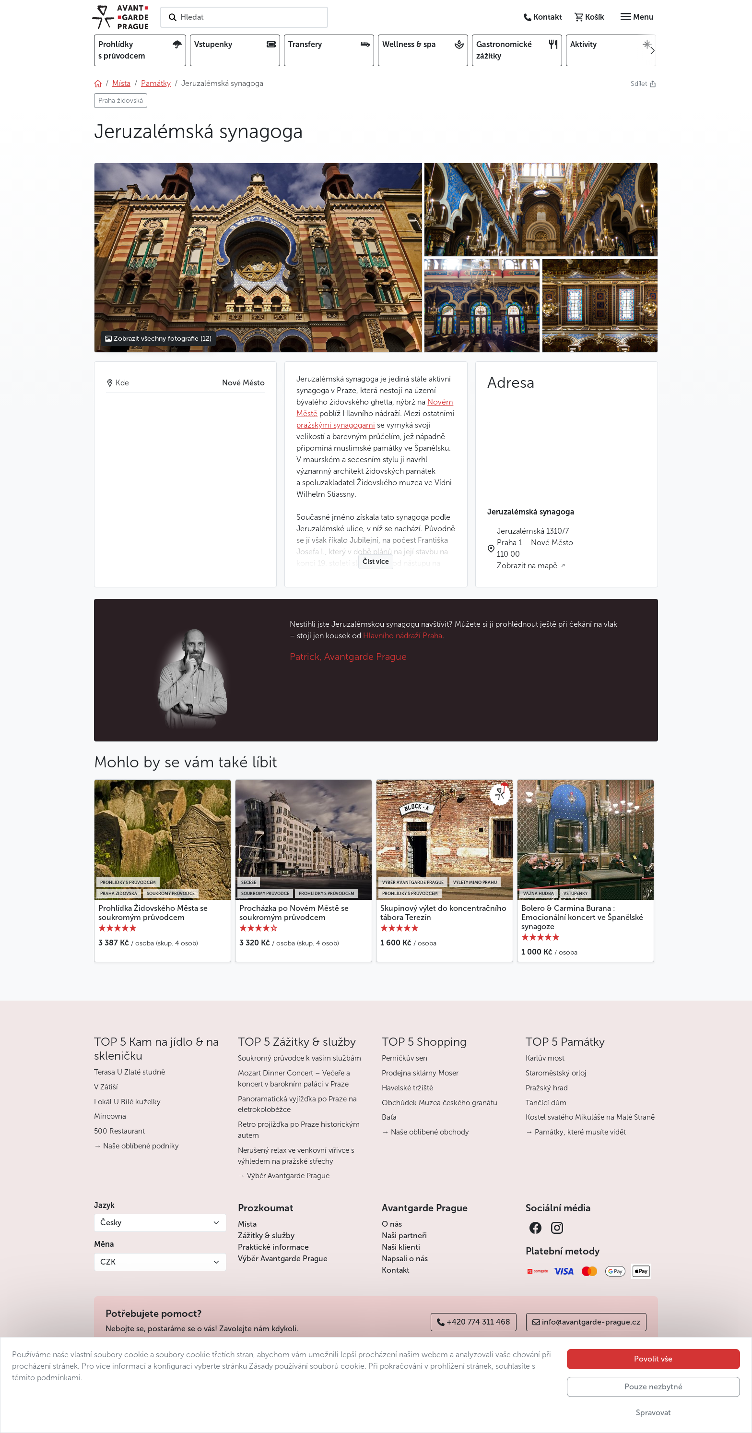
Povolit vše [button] (653, 1358)
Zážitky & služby (266, 1235)
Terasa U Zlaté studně (129, 1072)
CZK (108, 1261)
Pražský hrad (547, 1088)
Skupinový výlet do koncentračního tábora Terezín (443, 913)
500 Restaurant (119, 1131)
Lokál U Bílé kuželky (127, 1102)
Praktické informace (273, 1247)
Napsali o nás (405, 1258)
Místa (247, 1224)
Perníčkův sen (404, 1058)
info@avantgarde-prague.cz (586, 1321)
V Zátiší (106, 1087)
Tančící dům (546, 1103)
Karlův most (545, 1058)
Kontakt (396, 1270)
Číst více (376, 562)
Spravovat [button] (653, 1412)
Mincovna (110, 1116)
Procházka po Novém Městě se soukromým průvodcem (294, 913)
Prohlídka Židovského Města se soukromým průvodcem (153, 913)
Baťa (389, 1117)
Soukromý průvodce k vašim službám (299, 1058)
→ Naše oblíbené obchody (425, 1132)
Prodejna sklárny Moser (420, 1073)
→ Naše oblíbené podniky (136, 1146)
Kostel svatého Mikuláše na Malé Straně (590, 1117)
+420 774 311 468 (473, 1321)
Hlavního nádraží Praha (402, 635)
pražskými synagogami (335, 425)
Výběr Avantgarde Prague (283, 1258)
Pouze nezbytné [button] (653, 1386)
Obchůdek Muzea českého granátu (439, 1103)
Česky (110, 1222)
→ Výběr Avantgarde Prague (283, 1175)
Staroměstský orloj (556, 1073)
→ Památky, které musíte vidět (576, 1132)
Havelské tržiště (407, 1088)
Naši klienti (401, 1247)
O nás (392, 1224)
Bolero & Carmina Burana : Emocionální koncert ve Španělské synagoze (582, 917)
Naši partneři (404, 1235)
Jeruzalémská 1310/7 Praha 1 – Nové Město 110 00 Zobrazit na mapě (535, 548)
